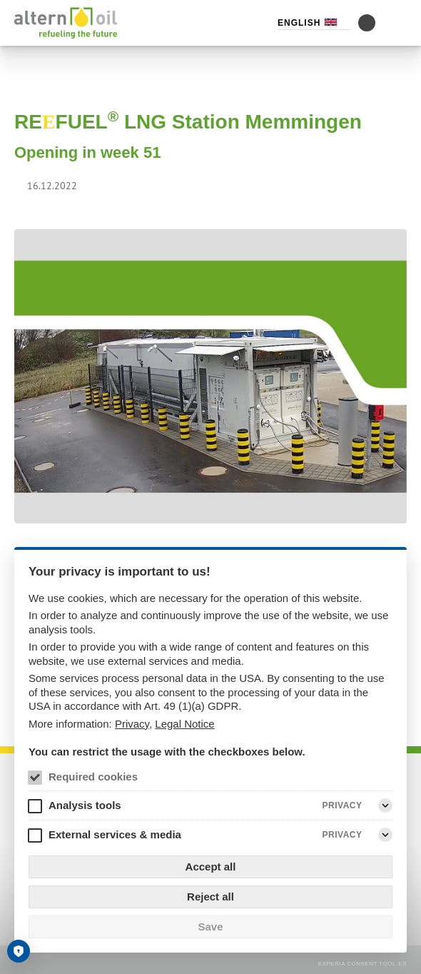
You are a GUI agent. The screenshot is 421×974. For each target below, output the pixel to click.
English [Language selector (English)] (299, 23)
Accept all (211, 866)
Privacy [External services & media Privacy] (342, 835)
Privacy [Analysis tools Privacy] (342, 805)
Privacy (132, 724)
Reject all (210, 896)
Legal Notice (184, 724)
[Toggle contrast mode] (366, 22)
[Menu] (398, 23)
